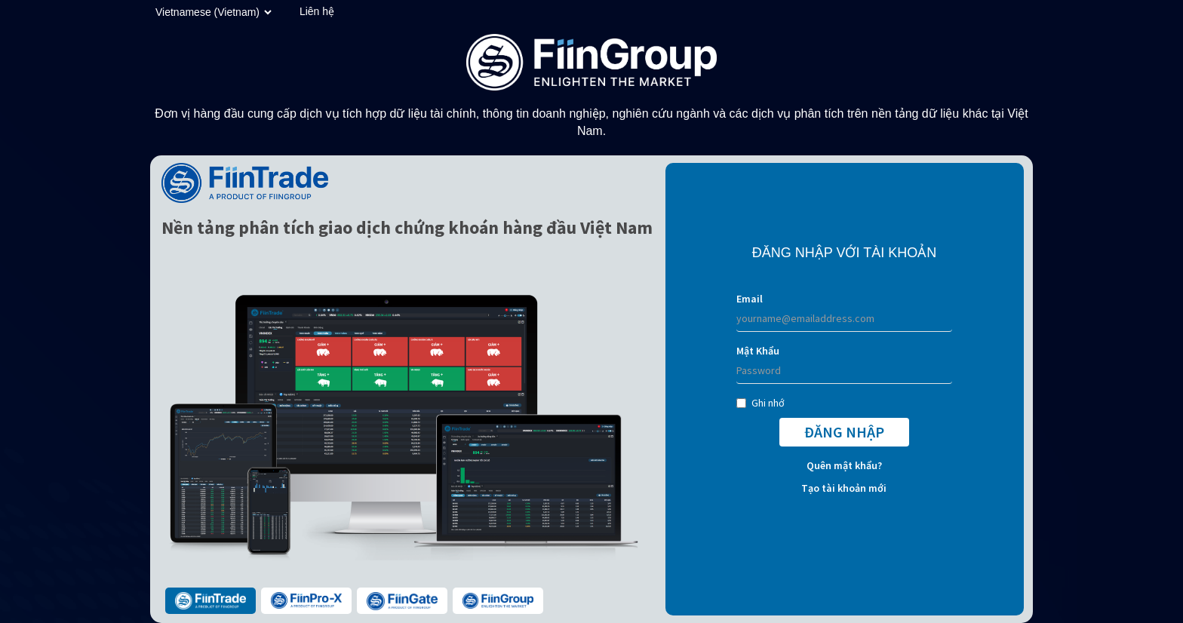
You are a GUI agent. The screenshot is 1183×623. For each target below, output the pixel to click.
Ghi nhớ (760, 403)
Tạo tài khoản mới (843, 488)
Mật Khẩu (757, 351)
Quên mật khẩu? (844, 465)
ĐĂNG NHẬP (844, 431)
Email (749, 298)
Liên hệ (317, 11)
